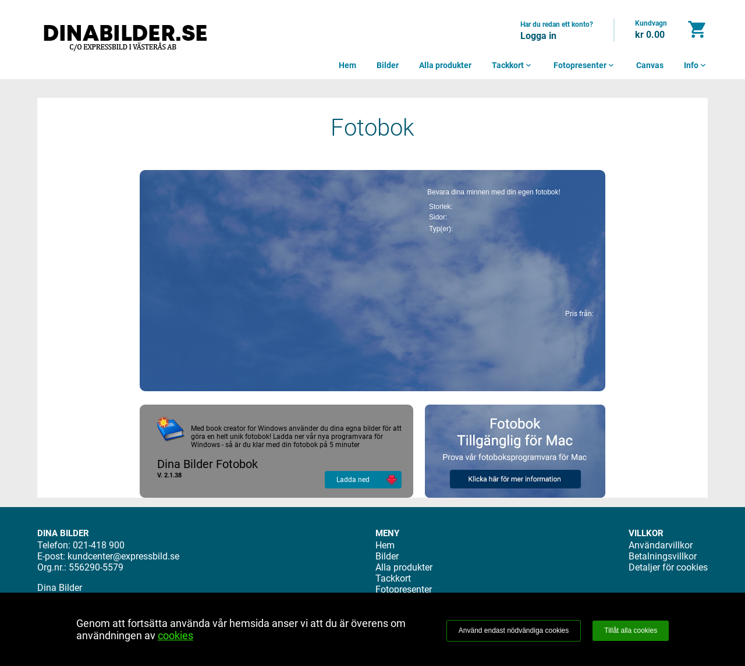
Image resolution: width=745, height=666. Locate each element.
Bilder (388, 65)
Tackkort (512, 65)
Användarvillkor (661, 545)
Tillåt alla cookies (630, 630)
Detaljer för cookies (668, 567)
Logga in (538, 35)
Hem (347, 65)
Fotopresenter (585, 65)
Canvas (650, 65)
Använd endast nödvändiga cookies (514, 630)
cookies (175, 635)
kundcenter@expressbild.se (123, 556)
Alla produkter (445, 65)
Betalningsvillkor (663, 556)
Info (696, 65)
